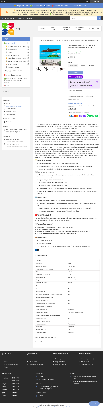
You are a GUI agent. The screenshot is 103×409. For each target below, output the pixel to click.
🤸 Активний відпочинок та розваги (15, 58)
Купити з (75, 77)
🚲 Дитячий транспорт (12, 55)
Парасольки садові (47, 40)
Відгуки (91, 28)
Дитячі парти (33, 362)
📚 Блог (6, 86)
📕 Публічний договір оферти (12, 75)
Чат (94, 403)
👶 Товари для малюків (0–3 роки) (15, 46)
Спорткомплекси (60, 362)
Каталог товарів (52, 28)
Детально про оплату (79, 6)
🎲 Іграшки (8, 52)
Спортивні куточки (60, 364)
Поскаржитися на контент (45, 407)
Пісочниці (58, 359)
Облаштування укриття (87, 364)
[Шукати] (99, 18)
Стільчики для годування (11, 364)
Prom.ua (61, 405)
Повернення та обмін (79, 28)
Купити (75, 73)
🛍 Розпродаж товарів (12, 67)
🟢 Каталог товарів (9, 43)
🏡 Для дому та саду (11, 64)
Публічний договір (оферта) (89, 359)
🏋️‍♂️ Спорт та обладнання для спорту (15, 61)
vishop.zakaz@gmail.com (14, 106)
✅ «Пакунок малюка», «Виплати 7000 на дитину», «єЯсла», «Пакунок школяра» (15, 80)
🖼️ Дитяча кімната (11, 49)
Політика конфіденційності (62, 407)
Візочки (6, 362)
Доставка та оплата (66, 28)
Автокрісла (7, 359)
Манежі (6, 367)
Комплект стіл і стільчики (37, 364)
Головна (42, 28)
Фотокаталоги (85, 362)
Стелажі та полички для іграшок (39, 359)
